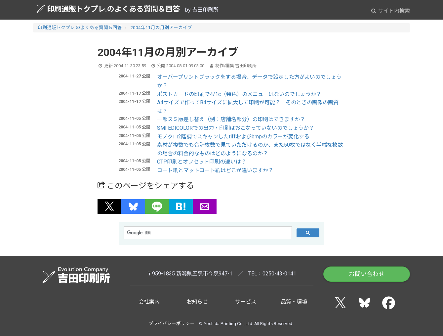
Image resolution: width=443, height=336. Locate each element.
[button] (109, 206)
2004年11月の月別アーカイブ (161, 27)
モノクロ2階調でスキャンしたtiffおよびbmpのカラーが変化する (233, 136)
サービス (245, 302)
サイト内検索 (390, 11)
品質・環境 (294, 302)
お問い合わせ (366, 273)
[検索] (207, 233)
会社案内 (149, 302)
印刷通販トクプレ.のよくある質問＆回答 (108, 8)
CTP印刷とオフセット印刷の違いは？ (201, 162)
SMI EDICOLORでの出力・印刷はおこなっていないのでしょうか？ (235, 128)
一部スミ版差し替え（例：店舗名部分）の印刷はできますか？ (231, 119)
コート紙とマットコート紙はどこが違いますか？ (215, 170)
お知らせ (197, 302)
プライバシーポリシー (171, 323)
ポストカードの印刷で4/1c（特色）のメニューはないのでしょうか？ (239, 94)
